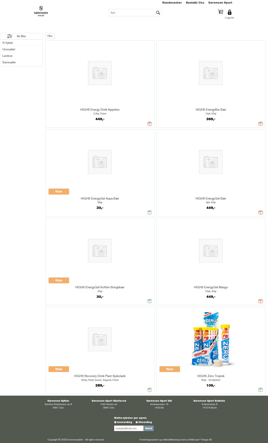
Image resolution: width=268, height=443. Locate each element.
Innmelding (124, 422)
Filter (50, 36)
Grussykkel (8, 49)
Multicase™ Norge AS (200, 439)
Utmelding (145, 422)
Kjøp (58, 191)
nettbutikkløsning (170, 439)
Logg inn (229, 17)
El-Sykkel (7, 42)
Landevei (7, 55)
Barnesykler (9, 62)
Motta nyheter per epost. (130, 417)
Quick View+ (57, 105)
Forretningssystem (148, 439)
